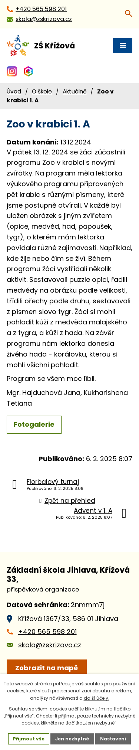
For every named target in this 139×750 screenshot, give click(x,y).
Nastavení (113, 739)
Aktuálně (74, 91)
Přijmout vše (28, 739)
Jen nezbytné (72, 739)
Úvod (14, 91)
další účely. (96, 698)
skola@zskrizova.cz (49, 645)
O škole (42, 91)
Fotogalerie (34, 424)
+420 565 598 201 (47, 631)
